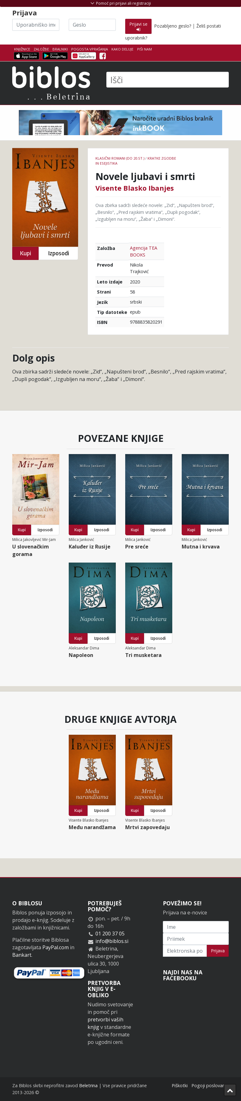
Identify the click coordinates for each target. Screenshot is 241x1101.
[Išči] (167, 79)
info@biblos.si (111, 941)
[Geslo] (92, 25)
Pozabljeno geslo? (172, 26)
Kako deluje (122, 49)
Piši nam (144, 49)
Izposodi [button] (58, 253)
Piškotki (180, 1085)
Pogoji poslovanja (210, 1085)
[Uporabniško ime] (35, 25)
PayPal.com (55, 947)
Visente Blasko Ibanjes (134, 188)
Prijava (218, 951)
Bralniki (60, 49)
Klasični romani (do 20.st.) (119, 158)
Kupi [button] (25, 253)
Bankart (21, 954)
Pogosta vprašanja (89, 49)
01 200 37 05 (110, 933)
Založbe (41, 49)
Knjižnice (22, 49)
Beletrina (88, 1085)
